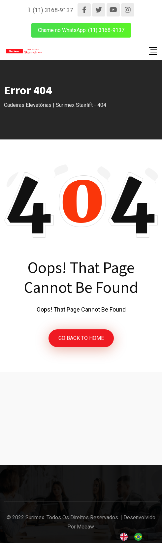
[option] (140, 537)
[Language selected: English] (134, 536)
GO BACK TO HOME (81, 338)
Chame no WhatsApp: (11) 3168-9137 (81, 30)
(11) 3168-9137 (53, 10)
